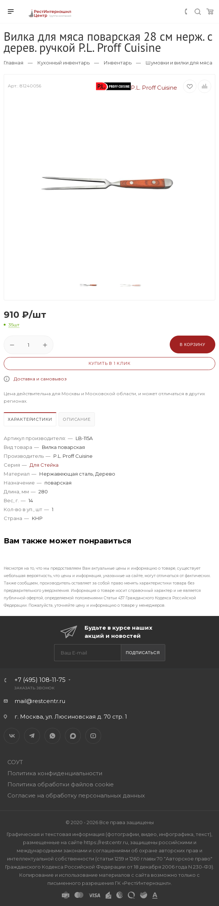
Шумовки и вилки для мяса (179, 63)
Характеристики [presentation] (30, 419)
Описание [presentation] (76, 419)
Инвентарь (118, 63)
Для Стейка (44, 465)
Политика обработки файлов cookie (60, 784)
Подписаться (143, 652)
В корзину (192, 344)
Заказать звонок (34, 688)
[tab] (30, 420)
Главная (13, 63)
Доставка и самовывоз (40, 379)
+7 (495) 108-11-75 (40, 679)
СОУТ (15, 762)
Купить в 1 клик (110, 363)
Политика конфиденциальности (54, 773)
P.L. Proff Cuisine (136, 87)
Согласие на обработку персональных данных (76, 795)
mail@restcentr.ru (39, 701)
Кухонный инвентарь (63, 63)
